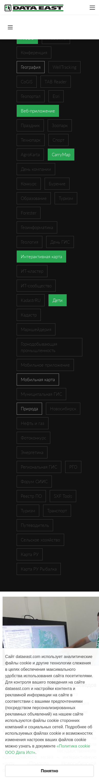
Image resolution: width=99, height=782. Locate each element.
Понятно (49, 771)
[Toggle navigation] (92, 7)
